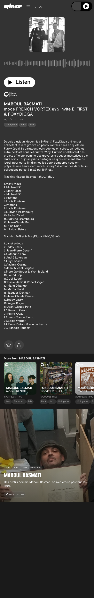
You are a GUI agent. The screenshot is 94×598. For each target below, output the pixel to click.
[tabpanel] (47, 64)
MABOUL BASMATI (23, 103)
